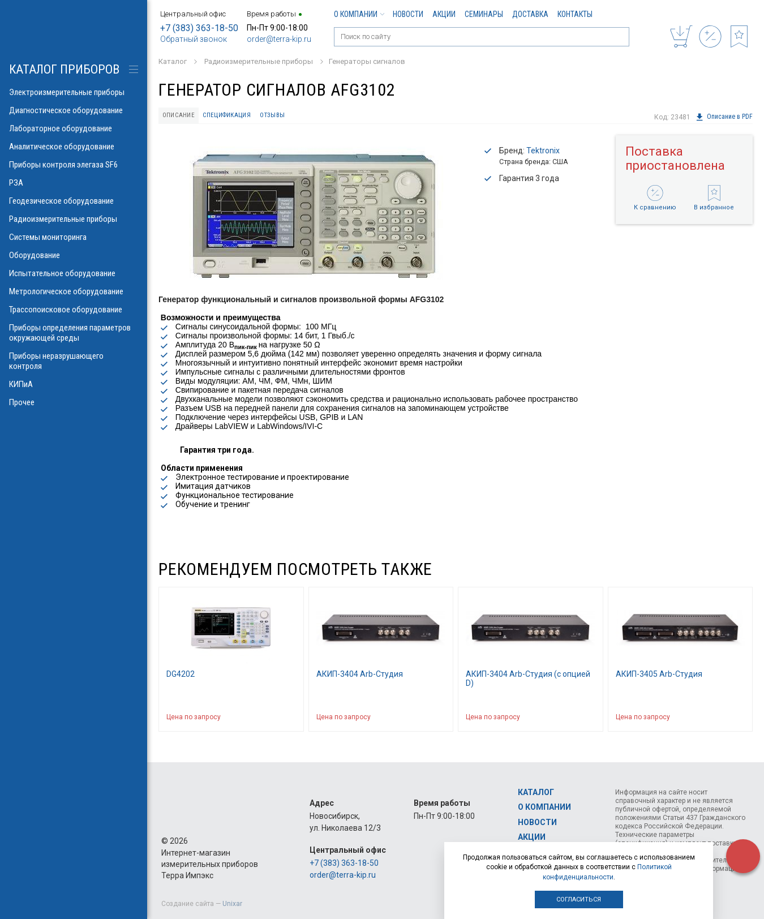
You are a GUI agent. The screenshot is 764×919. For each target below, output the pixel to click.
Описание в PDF (723, 117)
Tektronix (543, 152)
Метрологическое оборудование (73, 291)
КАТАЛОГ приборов (64, 69)
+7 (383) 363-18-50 (199, 28)
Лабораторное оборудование (73, 128)
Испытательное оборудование (73, 273)
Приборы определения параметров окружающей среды (73, 333)
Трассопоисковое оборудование (73, 309)
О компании (359, 14)
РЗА (73, 183)
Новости (408, 14)
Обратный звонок (193, 39)
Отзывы (284, 116)
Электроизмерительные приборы (73, 92)
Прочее (73, 402)
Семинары (484, 14)
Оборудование (73, 255)
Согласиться (578, 899)
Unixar (232, 904)
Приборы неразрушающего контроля (73, 361)
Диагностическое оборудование (73, 110)
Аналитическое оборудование (73, 146)
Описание (181, 116)
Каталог (536, 792)
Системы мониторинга (73, 237)
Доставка (530, 14)
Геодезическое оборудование (73, 201)
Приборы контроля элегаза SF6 (73, 165)
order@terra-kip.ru (279, 39)
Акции (444, 14)
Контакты (575, 14)
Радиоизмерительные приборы (73, 219)
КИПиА (73, 384)
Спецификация (233, 116)
